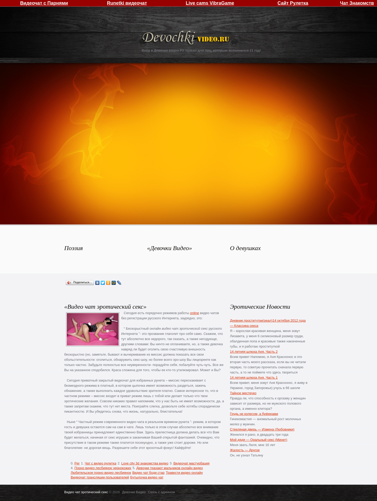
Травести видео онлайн (184, 473)
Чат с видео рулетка (100, 463)
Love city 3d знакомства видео (145, 463)
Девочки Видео (186, 38)
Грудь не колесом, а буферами (254, 414)
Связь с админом (161, 492)
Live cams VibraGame (210, 3)
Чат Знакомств (357, 3)
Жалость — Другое (245, 450)
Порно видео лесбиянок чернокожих (102, 468)
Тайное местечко (243, 393)
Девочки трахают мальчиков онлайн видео (169, 468)
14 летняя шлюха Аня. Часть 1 (254, 377)
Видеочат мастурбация (191, 463)
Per (76, 463)
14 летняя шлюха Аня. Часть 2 (254, 352)
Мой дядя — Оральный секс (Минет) (258, 440)
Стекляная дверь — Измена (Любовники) (262, 429)
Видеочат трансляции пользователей (100, 477)
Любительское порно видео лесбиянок (101, 473)
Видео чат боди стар (148, 473)
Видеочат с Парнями (44, 3)
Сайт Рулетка (293, 3)
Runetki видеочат (127, 3)
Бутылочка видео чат (146, 477)
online (194, 313)
